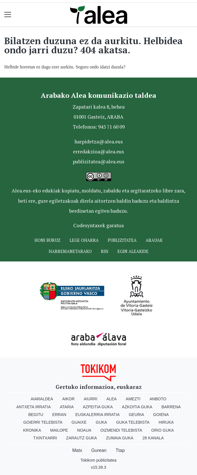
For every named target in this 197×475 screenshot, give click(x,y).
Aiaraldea (42, 399)
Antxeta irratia (33, 407)
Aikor (68, 399)
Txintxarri (45, 438)
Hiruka (166, 422)
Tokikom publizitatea (98, 460)
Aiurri (90, 399)
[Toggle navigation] (8, 15)
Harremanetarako (70, 251)
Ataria (67, 407)
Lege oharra (84, 240)
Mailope (59, 430)
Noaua (84, 430)
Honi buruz (47, 240)
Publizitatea (122, 240)
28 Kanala (153, 438)
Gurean (98, 450)
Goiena (160, 414)
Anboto (157, 399)
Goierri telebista (42, 422)
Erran (59, 414)
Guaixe (79, 422)
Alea (111, 399)
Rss (104, 251)
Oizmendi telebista (121, 430)
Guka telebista (132, 422)
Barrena (171, 407)
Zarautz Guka (81, 438)
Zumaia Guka (119, 438)
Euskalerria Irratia (97, 414)
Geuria (136, 414)
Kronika (32, 430)
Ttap (120, 450)
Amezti (133, 399)
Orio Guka (162, 430)
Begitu (35, 414)
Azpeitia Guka (98, 407)
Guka (101, 422)
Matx (77, 450)
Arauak (154, 240)
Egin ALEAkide (133, 251)
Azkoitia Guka (137, 407)
